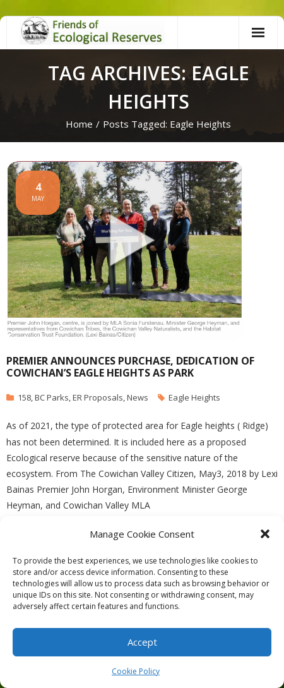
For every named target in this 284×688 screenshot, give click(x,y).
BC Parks (52, 397)
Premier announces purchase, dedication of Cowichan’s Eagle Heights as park (130, 367)
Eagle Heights (194, 397)
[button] (265, 534)
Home (79, 124)
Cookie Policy (136, 671)
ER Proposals (98, 397)
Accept (142, 642)
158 (24, 397)
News (137, 397)
